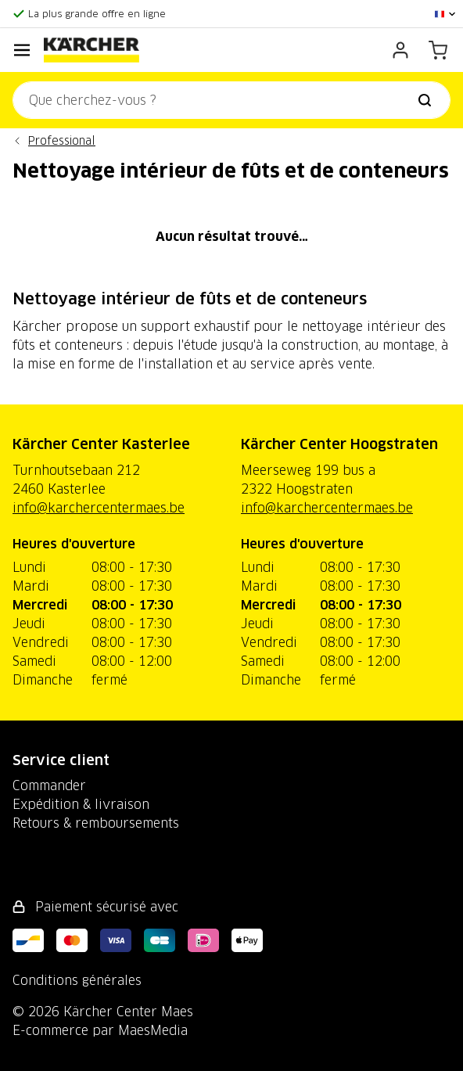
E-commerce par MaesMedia (100, 1030)
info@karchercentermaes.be (99, 508)
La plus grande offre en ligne (97, 14)
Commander (49, 785)
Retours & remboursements (96, 823)
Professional (61, 141)
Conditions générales (77, 980)
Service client (61, 760)
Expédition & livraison (81, 804)
